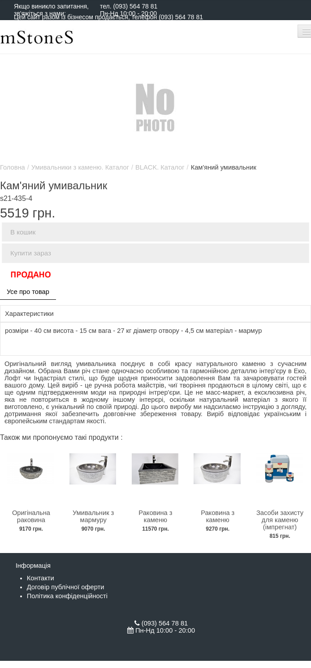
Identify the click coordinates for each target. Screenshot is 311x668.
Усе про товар (28, 291)
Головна (12, 167)
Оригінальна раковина (31, 516)
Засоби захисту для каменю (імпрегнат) (279, 520)
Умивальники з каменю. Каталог (80, 167)
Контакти (40, 578)
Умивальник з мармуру (93, 516)
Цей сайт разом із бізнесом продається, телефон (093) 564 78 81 (108, 17)
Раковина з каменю (155, 516)
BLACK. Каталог (160, 167)
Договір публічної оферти (65, 587)
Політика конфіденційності (67, 596)
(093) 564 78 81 (135, 6)
